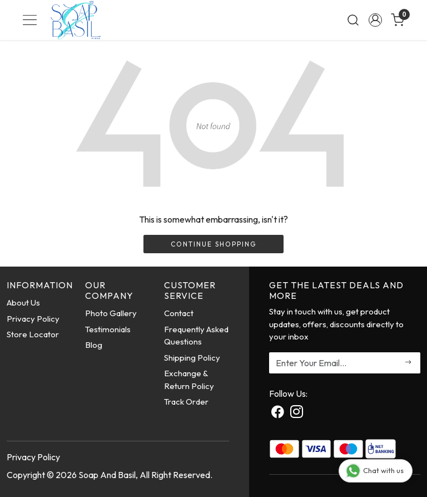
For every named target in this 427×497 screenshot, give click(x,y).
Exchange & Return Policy (189, 379)
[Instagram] (296, 413)
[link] (353, 20)
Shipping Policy (192, 357)
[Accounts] (375, 20)
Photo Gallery (111, 313)
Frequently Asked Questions (196, 335)
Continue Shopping (213, 244)
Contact (178, 313)
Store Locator (33, 334)
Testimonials (108, 329)
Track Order (186, 401)
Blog (93, 344)
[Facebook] (277, 413)
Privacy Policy (33, 318)
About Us (23, 302)
